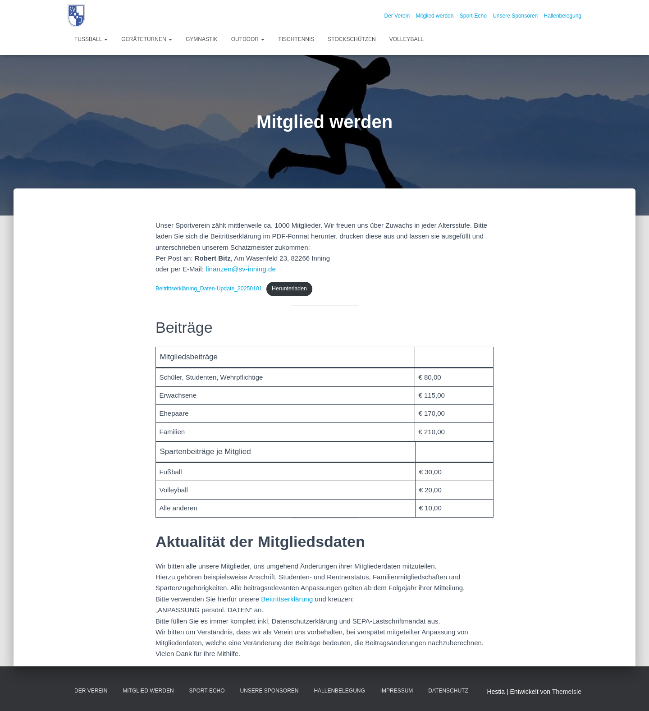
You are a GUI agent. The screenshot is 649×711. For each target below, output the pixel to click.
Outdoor (248, 39)
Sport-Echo (473, 16)
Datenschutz (448, 690)
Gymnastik (202, 39)
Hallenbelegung (562, 16)
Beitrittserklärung (286, 598)
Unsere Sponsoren (515, 16)
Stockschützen (351, 39)
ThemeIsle (566, 690)
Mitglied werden (434, 16)
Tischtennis (296, 39)
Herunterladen (287, 288)
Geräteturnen (146, 39)
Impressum (396, 690)
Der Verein (397, 16)
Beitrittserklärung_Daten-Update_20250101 (207, 288)
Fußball (91, 39)
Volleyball (406, 39)
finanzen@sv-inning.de (240, 269)
